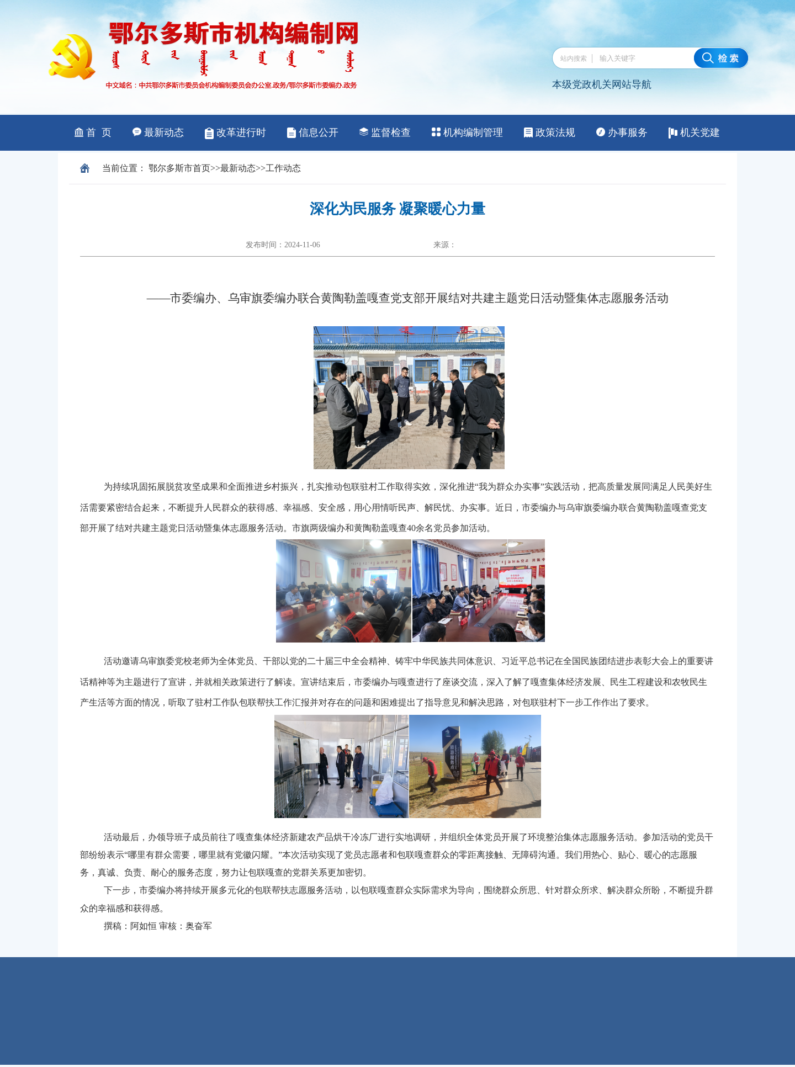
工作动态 (283, 168)
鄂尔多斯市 (171, 168)
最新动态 (238, 168)
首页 (201, 168)
